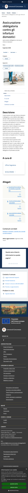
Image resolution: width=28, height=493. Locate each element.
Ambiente (8, 395)
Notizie (14, 13)
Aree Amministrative (8, 349)
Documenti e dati (7, 361)
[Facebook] (3, 340)
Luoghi (5, 420)
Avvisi (4, 413)
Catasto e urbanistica (8, 378)
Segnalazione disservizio (9, 454)
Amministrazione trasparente (10, 466)
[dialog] (14, 480)
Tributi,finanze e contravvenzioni (14, 392)
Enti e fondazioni (7, 354)
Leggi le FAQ (6, 456)
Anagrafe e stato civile (9, 368)
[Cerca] (25, 6)
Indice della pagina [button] (9, 91)
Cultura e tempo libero (9, 371)
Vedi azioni (14, 52)
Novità (8, 13)
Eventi (5, 422)
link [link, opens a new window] (6, 480)
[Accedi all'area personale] (22, 2)
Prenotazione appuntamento (10, 452)
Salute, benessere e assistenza (14, 397)
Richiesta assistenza (8, 459)
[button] (14, 490)
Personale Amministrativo (10, 359)
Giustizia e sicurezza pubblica (13, 390)
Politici (5, 356)
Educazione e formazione (12, 388)
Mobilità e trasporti (8, 380)
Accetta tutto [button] (14, 484)
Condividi (6, 52)
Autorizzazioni (9, 399)
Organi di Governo (8, 347)
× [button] (26, 469)
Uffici (4, 352)
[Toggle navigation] (3, 6)
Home (3, 13)
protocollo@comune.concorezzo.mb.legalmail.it (13, 443)
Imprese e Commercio (8, 376)
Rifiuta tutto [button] (14, 487)
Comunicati (6, 411)
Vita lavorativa (7, 373)
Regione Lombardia (7, 2)
